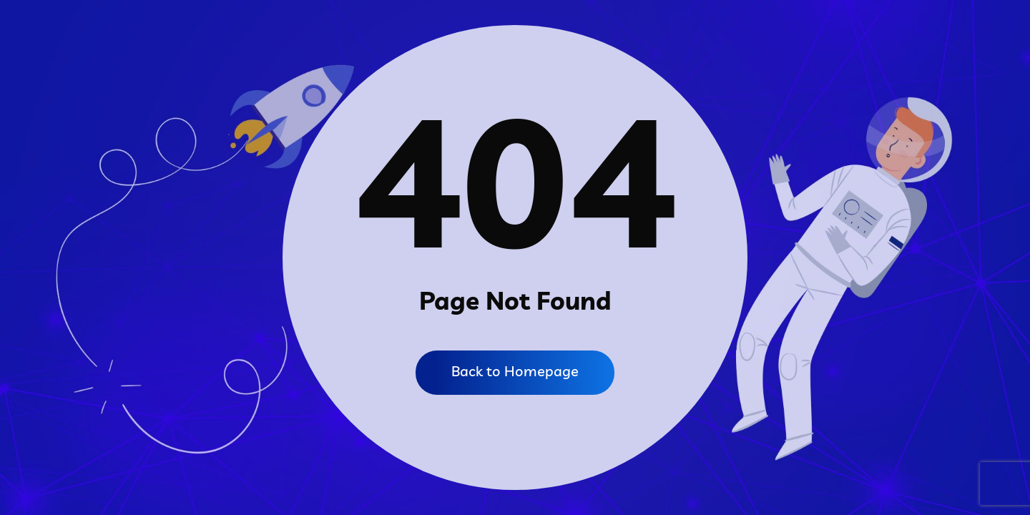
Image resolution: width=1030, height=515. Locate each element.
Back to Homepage (515, 371)
